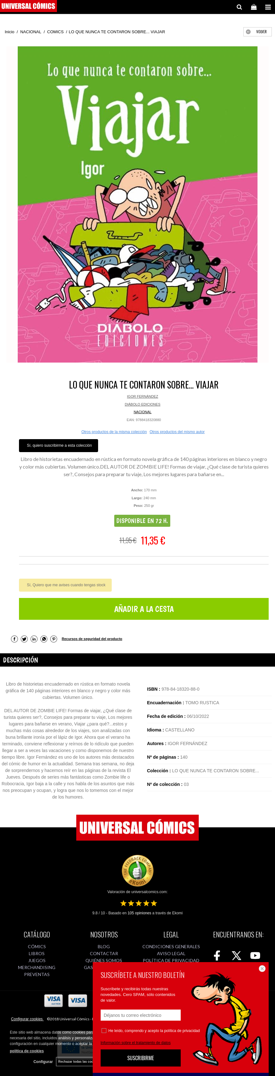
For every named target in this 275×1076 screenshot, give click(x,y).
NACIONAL (142, 412)
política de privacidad (182, 1031)
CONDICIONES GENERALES (171, 946)
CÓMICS (37, 946)
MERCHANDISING (36, 967)
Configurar (43, 1062)
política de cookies (27, 1051)
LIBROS (37, 953)
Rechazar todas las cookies (79, 1061)
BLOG (104, 946)
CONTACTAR (104, 953)
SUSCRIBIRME (140, 1058)
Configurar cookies (27, 1019)
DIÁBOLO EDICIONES (142, 404)
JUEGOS (37, 960)
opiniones (139, 913)
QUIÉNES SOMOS (103, 960)
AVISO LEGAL (171, 953)
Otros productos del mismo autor (177, 432)
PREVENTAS (37, 974)
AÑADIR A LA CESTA (144, 609)
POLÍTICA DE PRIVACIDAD (171, 960)
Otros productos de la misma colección (114, 432)
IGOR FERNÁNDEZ (142, 396)
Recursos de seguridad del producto (92, 639)
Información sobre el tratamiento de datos (136, 1043)
